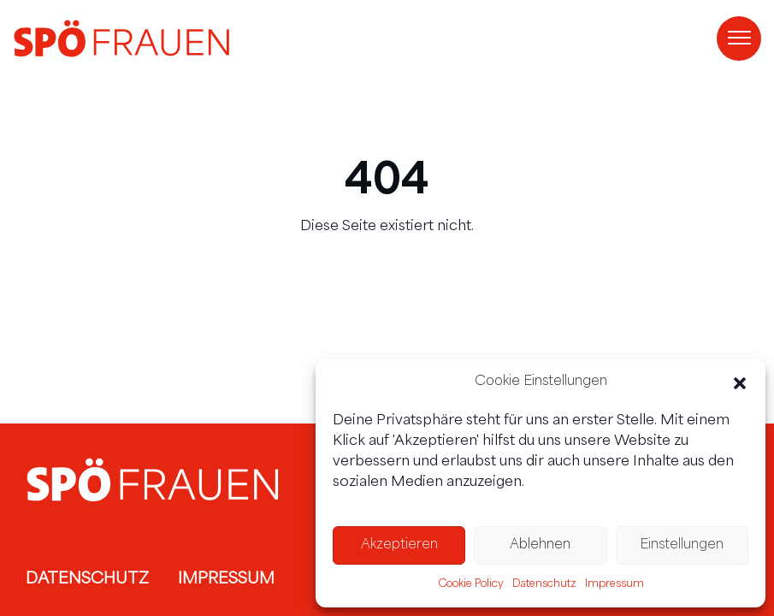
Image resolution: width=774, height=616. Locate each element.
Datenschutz (544, 584)
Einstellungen (682, 545)
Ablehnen (540, 545)
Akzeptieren (399, 545)
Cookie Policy (471, 584)
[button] (739, 383)
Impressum (614, 584)
